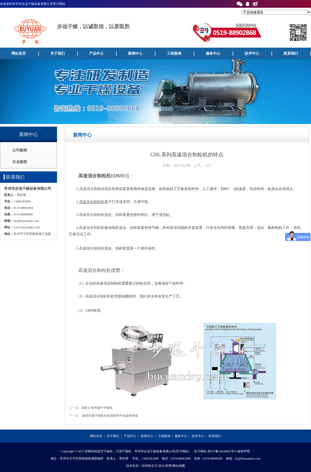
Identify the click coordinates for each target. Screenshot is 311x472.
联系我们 (215, 436)
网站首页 (18, 53)
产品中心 (96, 53)
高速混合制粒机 (94, 175)
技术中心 (252, 53)
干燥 (172, 283)
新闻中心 (135, 53)
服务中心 (213, 53)
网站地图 (179, 466)
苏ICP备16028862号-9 (222, 451)
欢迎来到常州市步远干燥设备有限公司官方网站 (32, 4)
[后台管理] (165, 466)
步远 (89, 283)
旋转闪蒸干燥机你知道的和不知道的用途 (110, 415)
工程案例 (174, 53)
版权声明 (243, 451)
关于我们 (57, 53)
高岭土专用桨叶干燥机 (96, 408)
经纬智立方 (149, 466)
